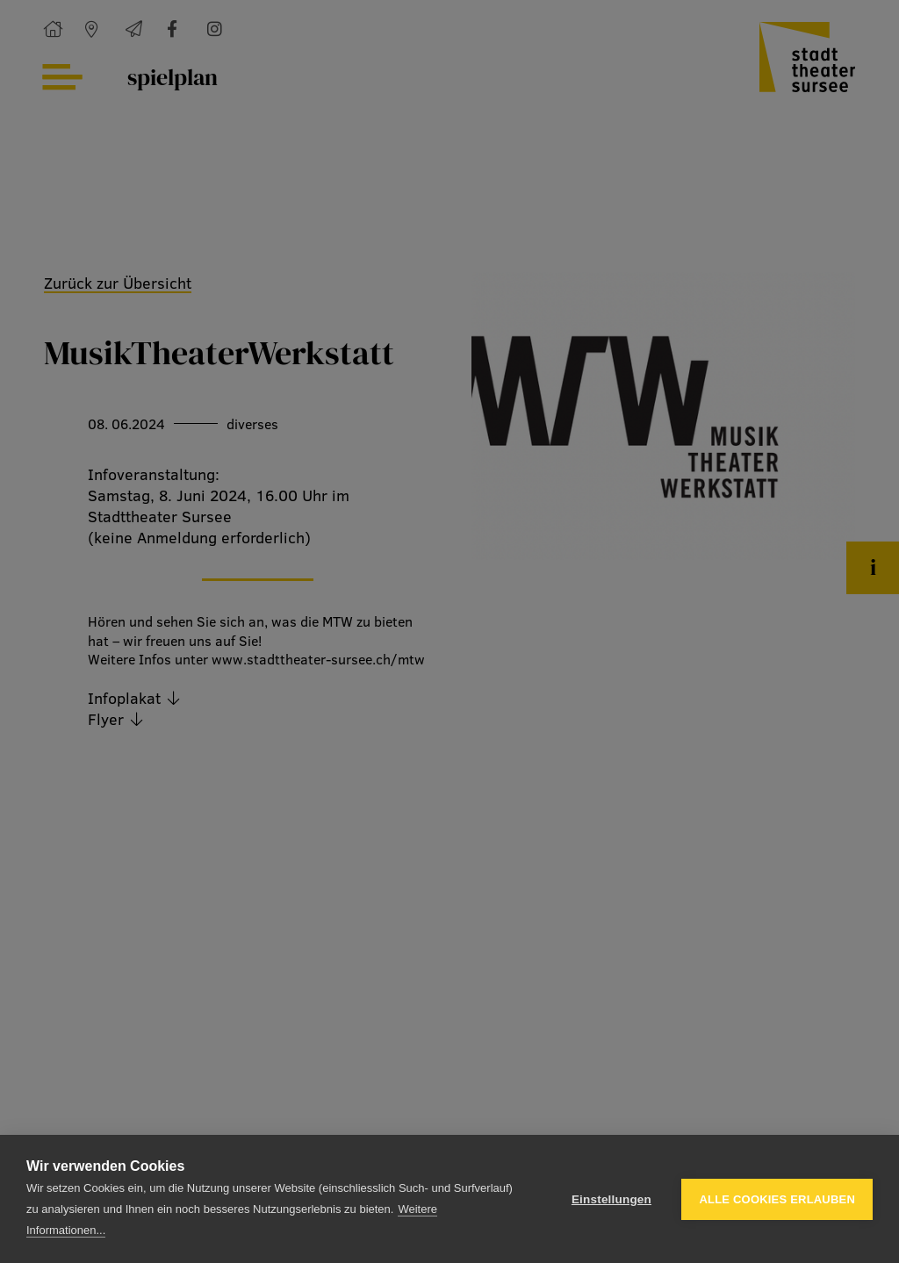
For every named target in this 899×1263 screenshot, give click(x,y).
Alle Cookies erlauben (777, 1199)
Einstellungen (611, 1199)
